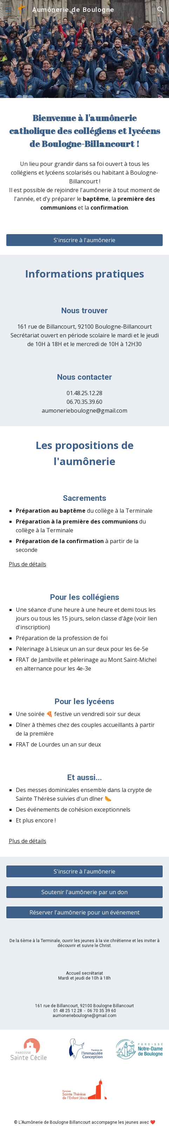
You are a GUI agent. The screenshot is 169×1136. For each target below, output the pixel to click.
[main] (84, 130)
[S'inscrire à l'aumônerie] (84, 240)
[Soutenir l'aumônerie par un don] (84, 892)
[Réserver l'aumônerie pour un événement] (84, 912)
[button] (8, 9)
